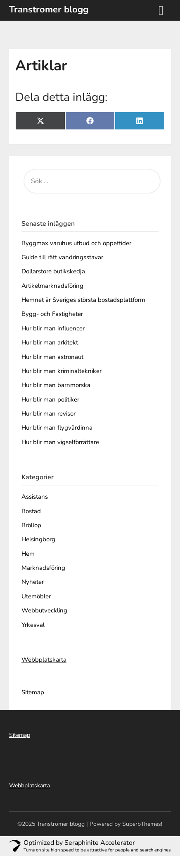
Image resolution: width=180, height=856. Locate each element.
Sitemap (32, 692)
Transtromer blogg (48, 9)
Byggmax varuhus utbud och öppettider (76, 243)
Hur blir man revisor (48, 413)
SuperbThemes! (142, 824)
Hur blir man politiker (50, 399)
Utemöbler (36, 596)
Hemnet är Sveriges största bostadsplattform (83, 300)
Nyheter (32, 582)
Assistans (34, 497)
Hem (28, 554)
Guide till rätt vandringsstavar (62, 257)
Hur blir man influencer (53, 328)
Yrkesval (33, 625)
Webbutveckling (44, 610)
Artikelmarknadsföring (52, 286)
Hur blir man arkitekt (49, 342)
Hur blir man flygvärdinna (56, 427)
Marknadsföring (43, 568)
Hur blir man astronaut (52, 357)
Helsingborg (38, 539)
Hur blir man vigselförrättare (60, 442)
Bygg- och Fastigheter (52, 314)
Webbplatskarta (43, 659)
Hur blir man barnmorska (55, 385)
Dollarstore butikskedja (53, 271)
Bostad (31, 511)
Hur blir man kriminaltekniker (61, 371)
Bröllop (31, 525)
